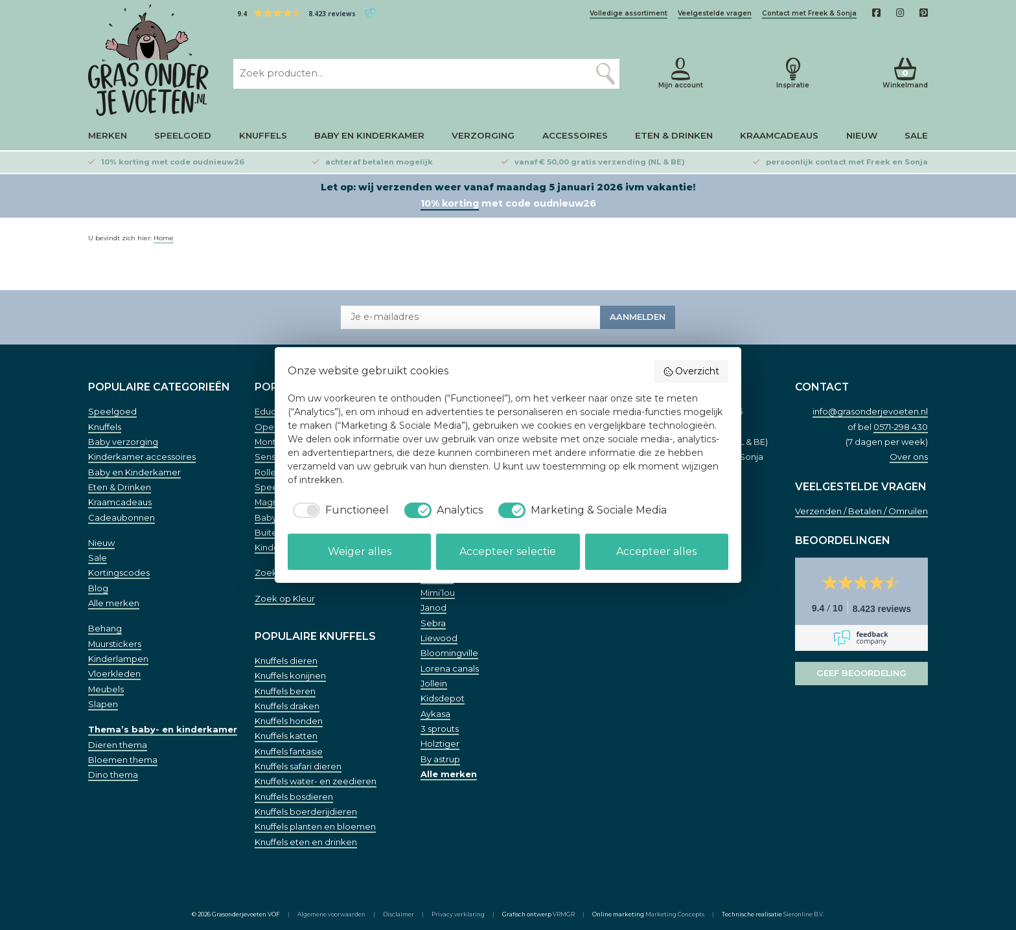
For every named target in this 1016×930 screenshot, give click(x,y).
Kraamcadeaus (779, 135)
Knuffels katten (286, 736)
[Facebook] (876, 13)
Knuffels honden (289, 721)
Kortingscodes (119, 572)
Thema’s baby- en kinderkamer (162, 729)
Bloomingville (449, 653)
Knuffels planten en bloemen (315, 826)
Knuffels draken (287, 706)
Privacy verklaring (458, 914)
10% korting (450, 203)
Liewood (439, 638)
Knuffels (263, 135)
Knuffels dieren (286, 660)
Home (164, 238)
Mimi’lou (438, 592)
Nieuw (861, 135)
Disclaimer (398, 914)
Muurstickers (114, 644)
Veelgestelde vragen (715, 13)
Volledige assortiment (628, 13)
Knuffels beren (285, 691)
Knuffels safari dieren (298, 766)
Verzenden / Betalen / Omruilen (861, 511)
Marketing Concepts (674, 914)
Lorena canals (450, 668)
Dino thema (113, 774)
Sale (916, 135)
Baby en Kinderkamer (369, 135)
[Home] (150, 59)
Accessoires (575, 135)
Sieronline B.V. (803, 914)
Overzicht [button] (691, 371)
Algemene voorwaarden (331, 914)
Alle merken (113, 603)
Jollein (434, 683)
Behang (105, 628)
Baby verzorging (123, 442)
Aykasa (435, 714)
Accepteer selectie (507, 551)
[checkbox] (338, 510)
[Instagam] (900, 13)
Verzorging (483, 135)
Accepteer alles (656, 551)
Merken (107, 135)
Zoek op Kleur (285, 598)
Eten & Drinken (674, 135)
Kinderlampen (118, 658)
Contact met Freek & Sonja (809, 13)
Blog (98, 588)
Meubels (106, 689)
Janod (433, 607)
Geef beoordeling (861, 673)
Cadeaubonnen (121, 517)
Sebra (433, 623)
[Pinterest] (923, 13)
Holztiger (440, 743)
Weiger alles (359, 551)
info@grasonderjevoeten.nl (870, 411)
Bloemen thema (122, 759)
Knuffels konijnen (290, 675)
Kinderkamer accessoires (142, 456)
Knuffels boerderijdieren (306, 811)
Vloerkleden (114, 673)
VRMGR (564, 914)
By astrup (440, 759)
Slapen (103, 704)
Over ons (909, 456)
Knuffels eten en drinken (306, 842)
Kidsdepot (443, 698)
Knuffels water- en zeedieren (315, 781)
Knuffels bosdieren (294, 796)
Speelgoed (182, 135)
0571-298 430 (900, 427)
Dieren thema (117, 745)
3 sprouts (440, 728)
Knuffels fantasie (289, 751)
